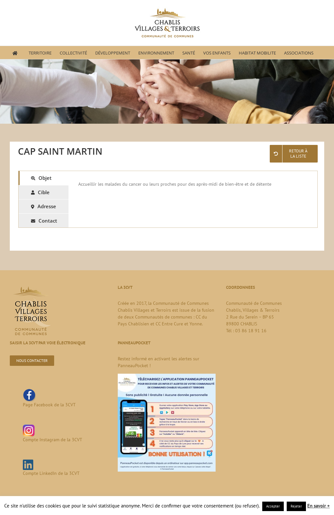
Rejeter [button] (296, 506)
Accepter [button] (273, 506)
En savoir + (318, 506)
